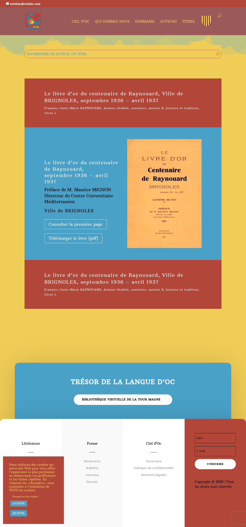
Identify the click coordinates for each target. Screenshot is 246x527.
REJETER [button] (19, 513)
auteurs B (156, 108)
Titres (188, 22)
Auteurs (168, 22)
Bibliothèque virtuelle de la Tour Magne (121, 399)
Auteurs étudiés (116, 108)
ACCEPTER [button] (19, 503)
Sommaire (145, 22)
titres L (50, 113)
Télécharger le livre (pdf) (73, 238)
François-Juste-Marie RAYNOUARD (72, 108)
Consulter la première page (76, 224)
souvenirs (138, 108)
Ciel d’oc (81, 22)
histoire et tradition (182, 108)
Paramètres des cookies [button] (25, 496)
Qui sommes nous (112, 22)
